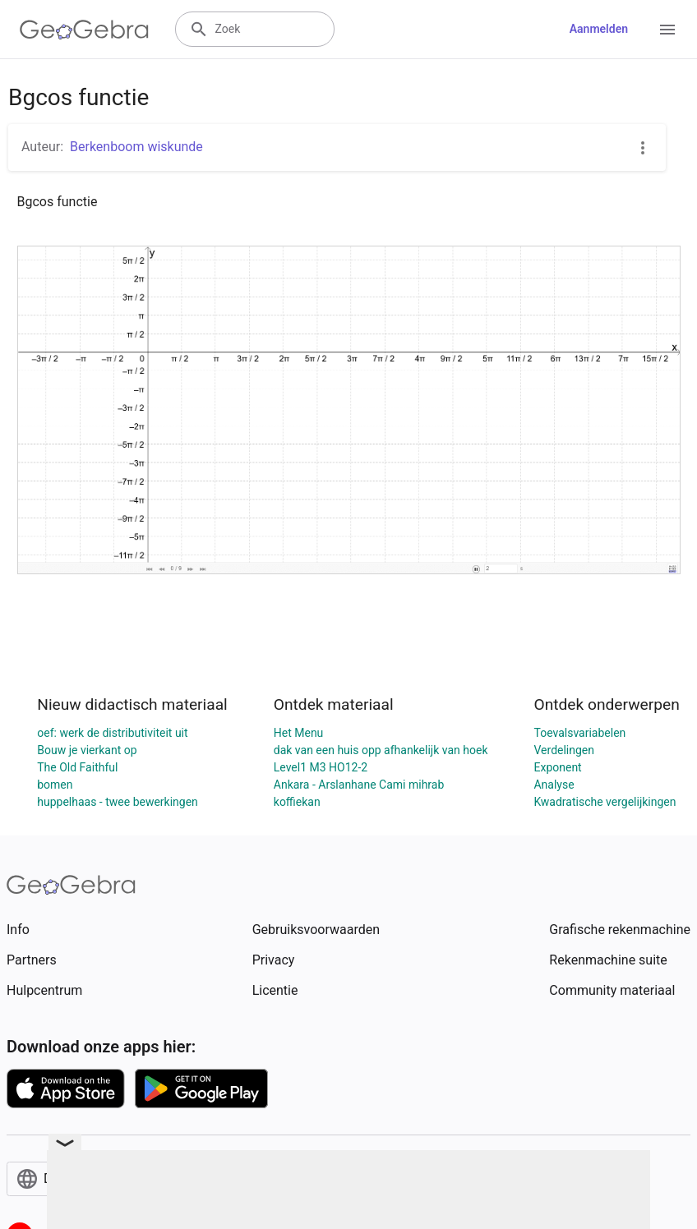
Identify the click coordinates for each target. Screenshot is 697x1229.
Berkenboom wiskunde (136, 146)
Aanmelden (599, 28)
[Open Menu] (667, 29)
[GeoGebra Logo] (84, 29)
